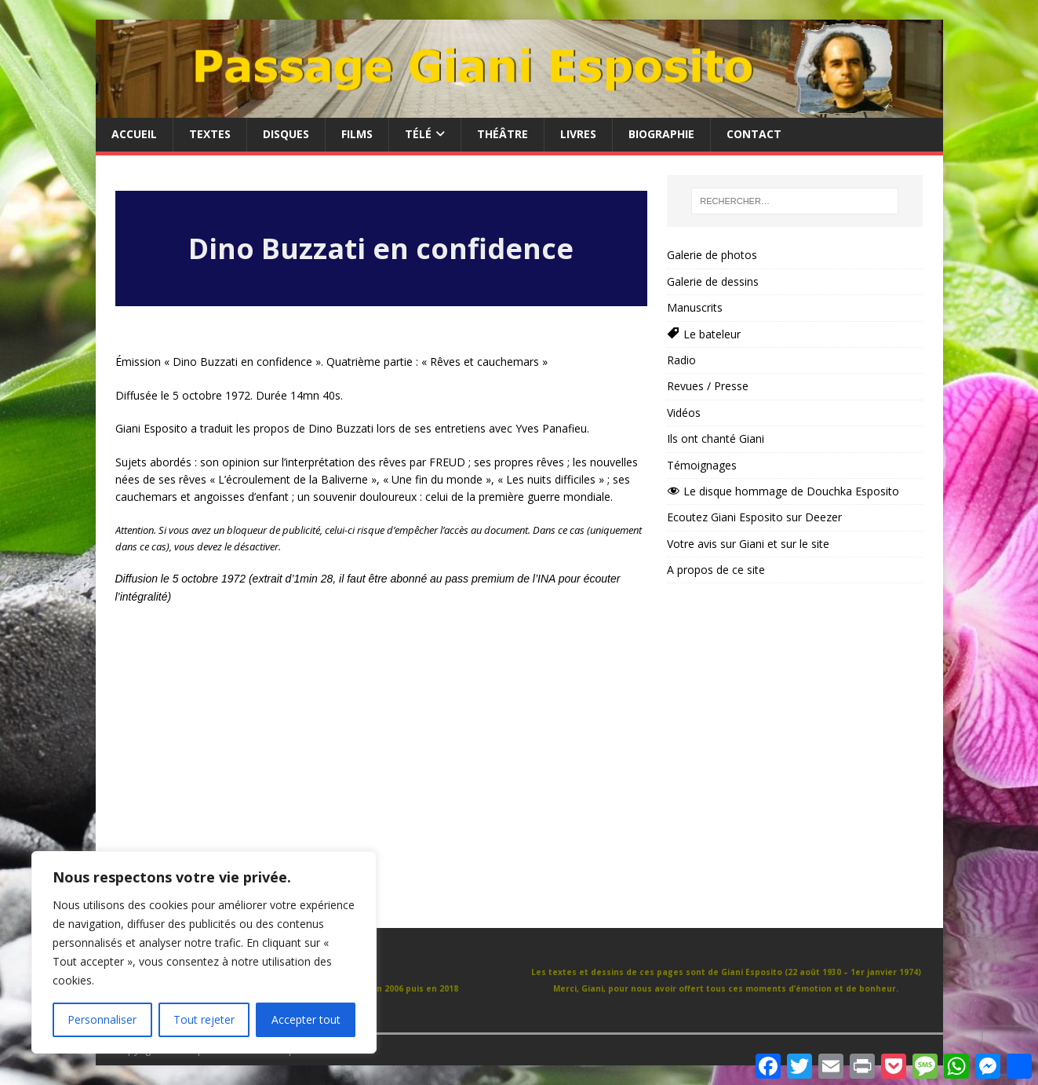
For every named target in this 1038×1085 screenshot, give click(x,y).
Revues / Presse (707, 385)
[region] (204, 952)
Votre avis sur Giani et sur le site (748, 543)
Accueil (134, 133)
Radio (681, 360)
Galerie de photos (712, 254)
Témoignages (702, 465)
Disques (286, 133)
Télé (418, 133)
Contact (754, 133)
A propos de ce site (716, 569)
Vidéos (684, 412)
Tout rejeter (204, 1019)
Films (357, 133)
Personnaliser (102, 1019)
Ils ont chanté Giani (715, 438)
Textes (210, 133)
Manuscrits (695, 307)
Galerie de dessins (713, 281)
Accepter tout (306, 1019)
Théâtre (502, 133)
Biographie (661, 133)
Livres (578, 133)
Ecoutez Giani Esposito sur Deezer (754, 517)
